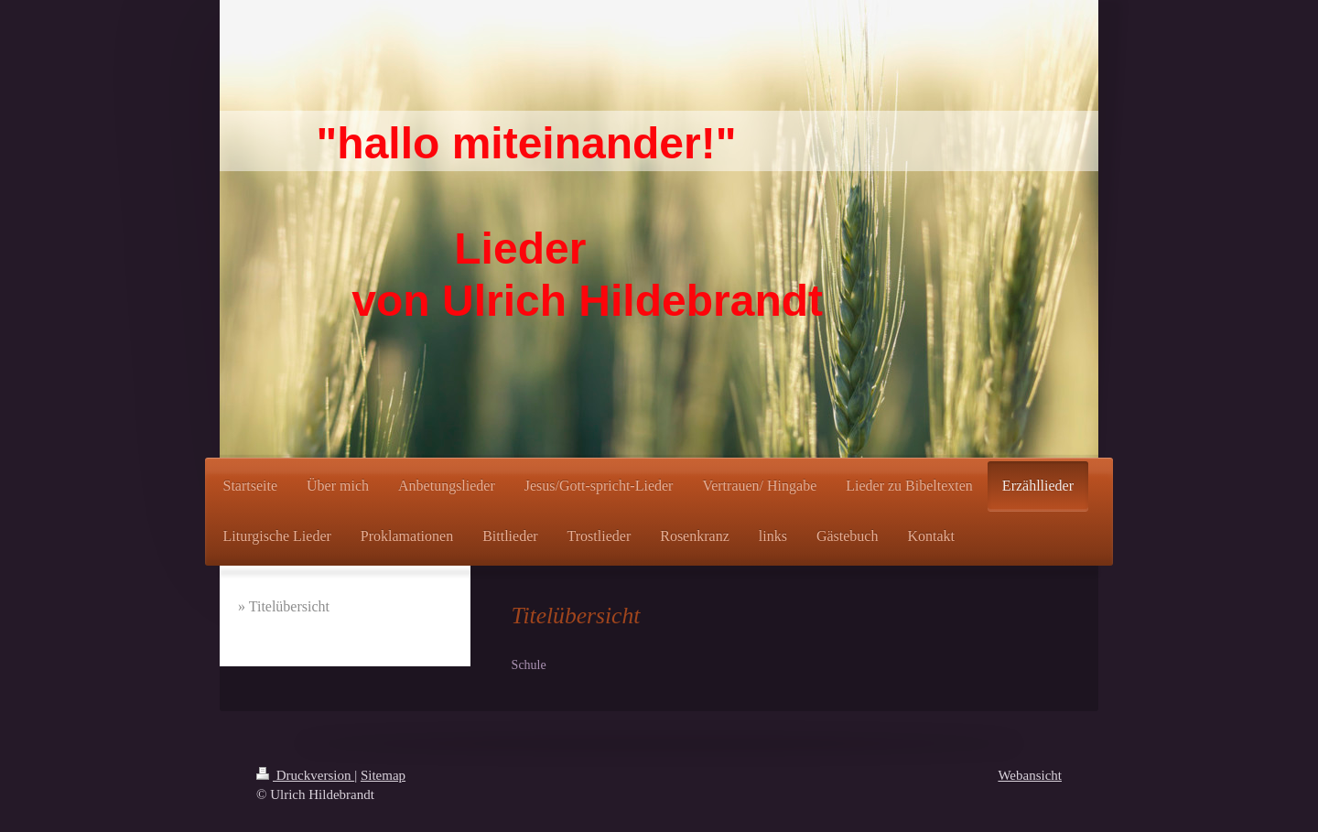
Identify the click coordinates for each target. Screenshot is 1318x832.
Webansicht (1030, 775)
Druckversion (305, 775)
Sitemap (383, 775)
